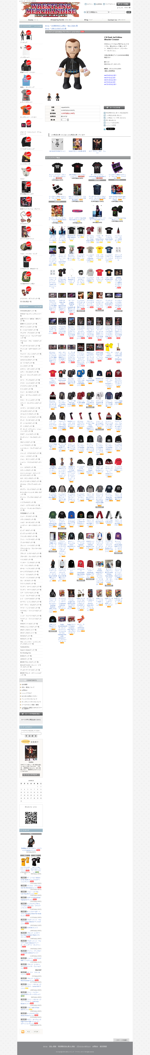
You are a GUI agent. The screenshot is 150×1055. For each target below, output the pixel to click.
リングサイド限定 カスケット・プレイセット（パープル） (117, 170)
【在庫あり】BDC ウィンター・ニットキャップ (53, 465)
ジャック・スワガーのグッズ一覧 (30, 453)
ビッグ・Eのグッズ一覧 (27, 530)
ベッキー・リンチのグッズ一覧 (30, 562)
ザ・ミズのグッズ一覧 (27, 426)
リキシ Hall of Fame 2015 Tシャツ (109, 275)
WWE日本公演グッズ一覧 (28, 311)
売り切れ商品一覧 (26, 301)
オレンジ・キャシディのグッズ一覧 (30, 376)
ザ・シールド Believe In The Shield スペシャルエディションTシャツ (30, 880)
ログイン (90, 4)
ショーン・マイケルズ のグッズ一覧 (31, 463)
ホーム (33, 20)
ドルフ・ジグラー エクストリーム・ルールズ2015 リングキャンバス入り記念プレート (100, 329)
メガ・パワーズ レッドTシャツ (100, 275)
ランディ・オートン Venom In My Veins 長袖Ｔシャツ (53, 519)
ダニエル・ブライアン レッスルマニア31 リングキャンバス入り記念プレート (71, 328)
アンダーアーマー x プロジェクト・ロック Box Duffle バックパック (97, 192)
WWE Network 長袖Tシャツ (90, 376)
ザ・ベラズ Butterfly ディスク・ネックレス (71, 276)
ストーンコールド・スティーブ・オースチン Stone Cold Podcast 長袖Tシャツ (100, 495)
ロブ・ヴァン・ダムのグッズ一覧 (30, 605)
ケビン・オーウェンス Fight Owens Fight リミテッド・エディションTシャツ (31, 1021)
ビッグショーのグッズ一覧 (28, 533)
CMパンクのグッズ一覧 (27, 442)
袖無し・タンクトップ (27, 81)
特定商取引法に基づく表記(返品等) (117, 113)
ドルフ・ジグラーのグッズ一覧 (30, 505)
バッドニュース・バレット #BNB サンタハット (118, 234)
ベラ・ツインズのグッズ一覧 (29, 565)
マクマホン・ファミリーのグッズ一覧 (30, 612)
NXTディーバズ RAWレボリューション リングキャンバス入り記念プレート (90, 353)
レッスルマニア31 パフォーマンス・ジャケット (81, 493)
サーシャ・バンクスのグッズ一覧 (30, 417)
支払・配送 (52, 1046)
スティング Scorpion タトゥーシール (118, 253)
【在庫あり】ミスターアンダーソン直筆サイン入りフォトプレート (118, 278)
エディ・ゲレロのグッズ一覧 (29, 372)
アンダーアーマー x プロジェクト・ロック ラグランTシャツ (100, 541)
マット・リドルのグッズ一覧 (29, 574)
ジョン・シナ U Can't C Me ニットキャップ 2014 (71, 443)
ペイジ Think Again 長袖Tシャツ (118, 398)
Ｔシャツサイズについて (29, 699)
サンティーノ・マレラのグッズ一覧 (30, 438)
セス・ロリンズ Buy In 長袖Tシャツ (90, 399)
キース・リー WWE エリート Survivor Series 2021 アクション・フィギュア (90, 600)
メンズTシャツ (26, 51)
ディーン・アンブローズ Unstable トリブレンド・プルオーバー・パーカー (100, 445)
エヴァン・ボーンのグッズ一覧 (30, 369)
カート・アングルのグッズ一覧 (30, 380)
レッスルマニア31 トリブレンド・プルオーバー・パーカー (71, 494)
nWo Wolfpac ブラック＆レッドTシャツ (77, 170)
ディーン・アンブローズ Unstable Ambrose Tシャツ (31, 953)
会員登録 (99, 4)
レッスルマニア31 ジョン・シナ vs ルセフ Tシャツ (109, 254)
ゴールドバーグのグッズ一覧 (29, 414)
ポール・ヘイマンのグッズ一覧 (30, 568)
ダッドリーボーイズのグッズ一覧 (30, 481)
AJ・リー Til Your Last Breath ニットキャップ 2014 (62, 443)
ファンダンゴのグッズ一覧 (28, 536)
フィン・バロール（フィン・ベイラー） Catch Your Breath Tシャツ (31, 1001)
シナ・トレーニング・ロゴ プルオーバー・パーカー (53, 420)
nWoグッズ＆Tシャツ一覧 (28, 630)
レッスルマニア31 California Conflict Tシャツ (90, 254)
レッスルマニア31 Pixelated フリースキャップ (81, 465)
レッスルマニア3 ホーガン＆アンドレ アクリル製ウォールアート (81, 300)
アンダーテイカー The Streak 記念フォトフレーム (109, 299)
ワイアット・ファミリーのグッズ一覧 (30, 620)
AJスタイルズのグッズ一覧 (28, 360)
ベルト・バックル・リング (28, 248)
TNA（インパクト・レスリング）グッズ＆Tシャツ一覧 (30, 643)
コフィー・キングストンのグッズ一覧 (30, 404)
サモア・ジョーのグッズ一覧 (29, 434)
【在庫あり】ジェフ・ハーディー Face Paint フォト (97, 213)
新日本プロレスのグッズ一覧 (29, 662)
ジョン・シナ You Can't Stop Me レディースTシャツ (62, 276)
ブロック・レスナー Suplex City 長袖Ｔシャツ (62, 519)
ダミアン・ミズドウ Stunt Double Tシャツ (109, 234)
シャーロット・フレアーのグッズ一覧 (30, 449)
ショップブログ (89, 20)
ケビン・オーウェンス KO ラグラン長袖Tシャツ (90, 493)
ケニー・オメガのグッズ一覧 (29, 392)
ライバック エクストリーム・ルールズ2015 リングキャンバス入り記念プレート (90, 328)
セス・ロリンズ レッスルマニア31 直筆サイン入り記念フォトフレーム (62, 353)
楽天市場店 (103, 1046)
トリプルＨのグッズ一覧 (28, 502)
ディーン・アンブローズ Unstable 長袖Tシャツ (62, 400)
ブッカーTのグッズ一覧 (27, 542)
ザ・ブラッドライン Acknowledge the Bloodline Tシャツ (97, 170)
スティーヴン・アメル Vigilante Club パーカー (81, 540)
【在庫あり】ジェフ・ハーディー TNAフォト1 (53, 234)
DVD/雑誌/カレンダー (27, 188)
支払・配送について (61, 20)
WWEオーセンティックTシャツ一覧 (30, 315)
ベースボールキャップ (27, 143)
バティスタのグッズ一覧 (28, 519)
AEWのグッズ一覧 (26, 659)
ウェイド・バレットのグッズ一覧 (30, 354)
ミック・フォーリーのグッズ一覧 (30, 616)
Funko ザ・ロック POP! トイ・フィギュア (118, 596)
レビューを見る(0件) (112, 123)
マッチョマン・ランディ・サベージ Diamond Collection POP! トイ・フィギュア (62, 600)
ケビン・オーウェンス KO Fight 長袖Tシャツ (118, 493)
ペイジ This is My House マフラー (109, 518)
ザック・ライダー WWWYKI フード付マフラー (81, 623)
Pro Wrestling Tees (25, 653)
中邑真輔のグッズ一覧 (27, 513)
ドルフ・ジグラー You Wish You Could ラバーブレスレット (77, 213)
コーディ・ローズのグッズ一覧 (30, 408)
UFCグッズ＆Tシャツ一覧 (28, 633)
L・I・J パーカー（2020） (71, 567)
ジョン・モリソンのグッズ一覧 (30, 459)
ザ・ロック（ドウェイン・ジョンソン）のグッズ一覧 (30, 430)
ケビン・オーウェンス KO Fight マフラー (118, 518)
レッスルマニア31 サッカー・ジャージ (81, 253)
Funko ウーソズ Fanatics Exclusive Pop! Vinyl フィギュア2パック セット (71, 625)
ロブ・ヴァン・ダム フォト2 (97, 146)
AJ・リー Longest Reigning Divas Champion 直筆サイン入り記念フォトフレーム (71, 303)
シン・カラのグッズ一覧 (28, 467)
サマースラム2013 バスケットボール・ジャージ (25, 864)
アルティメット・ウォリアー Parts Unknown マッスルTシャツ (31, 922)
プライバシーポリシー (84, 1046)
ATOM (36, 1031)
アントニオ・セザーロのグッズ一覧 (30, 350)
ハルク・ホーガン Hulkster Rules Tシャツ (109, 351)
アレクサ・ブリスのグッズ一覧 (30, 333)
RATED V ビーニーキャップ (100, 376)
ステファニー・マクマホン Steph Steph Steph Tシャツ (90, 234)
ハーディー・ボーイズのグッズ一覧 (30, 526)
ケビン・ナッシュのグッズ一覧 (30, 400)
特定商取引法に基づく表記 (66, 1046)
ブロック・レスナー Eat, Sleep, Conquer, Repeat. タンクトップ (30, 935)
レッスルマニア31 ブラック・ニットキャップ (118, 443)
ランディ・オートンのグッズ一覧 (30, 586)
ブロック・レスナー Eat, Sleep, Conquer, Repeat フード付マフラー (90, 422)
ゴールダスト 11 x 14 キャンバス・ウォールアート (90, 299)
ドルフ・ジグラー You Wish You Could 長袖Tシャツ (81, 377)
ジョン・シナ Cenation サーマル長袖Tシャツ (109, 400)
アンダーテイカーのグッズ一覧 (30, 346)
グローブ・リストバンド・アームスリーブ (30, 127)
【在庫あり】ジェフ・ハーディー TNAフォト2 (62, 234)
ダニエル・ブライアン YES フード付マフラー (81, 420)
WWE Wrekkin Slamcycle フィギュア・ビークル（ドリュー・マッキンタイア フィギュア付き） (100, 572)
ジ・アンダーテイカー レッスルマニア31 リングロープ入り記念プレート (71, 353)
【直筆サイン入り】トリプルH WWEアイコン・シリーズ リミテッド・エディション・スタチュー (71, 470)
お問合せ (116, 20)
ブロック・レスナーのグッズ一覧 (30, 553)
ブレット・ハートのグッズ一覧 (30, 545)
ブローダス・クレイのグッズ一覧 (30, 556)
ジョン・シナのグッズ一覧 (28, 456)
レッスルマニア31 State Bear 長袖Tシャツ (53, 492)
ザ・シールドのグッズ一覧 (28, 423)
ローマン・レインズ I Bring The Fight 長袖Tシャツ (109, 493)
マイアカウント (110, 4)
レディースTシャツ (26, 96)
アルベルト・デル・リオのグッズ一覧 (30, 342)
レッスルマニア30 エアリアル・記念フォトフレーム (53, 325)
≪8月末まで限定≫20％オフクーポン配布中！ (32, 708)
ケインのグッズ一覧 (26, 389)
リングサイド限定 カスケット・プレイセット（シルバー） (53, 541)
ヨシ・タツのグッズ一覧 (28, 580)
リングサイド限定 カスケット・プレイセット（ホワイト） (57, 192)
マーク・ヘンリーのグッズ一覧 (30, 608)
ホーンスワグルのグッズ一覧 (29, 571)
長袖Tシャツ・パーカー (27, 66)
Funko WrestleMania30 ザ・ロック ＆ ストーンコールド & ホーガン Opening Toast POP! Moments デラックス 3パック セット (62, 629)
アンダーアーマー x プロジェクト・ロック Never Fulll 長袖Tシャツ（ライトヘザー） (62, 571)
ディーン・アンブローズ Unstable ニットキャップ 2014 (81, 444)
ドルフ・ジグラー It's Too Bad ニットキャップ (100, 465)
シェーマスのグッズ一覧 (28, 445)
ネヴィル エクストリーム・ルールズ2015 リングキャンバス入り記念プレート (118, 328)
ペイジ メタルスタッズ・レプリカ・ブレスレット (81, 276)
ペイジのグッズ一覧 (26, 559)
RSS (28, 1031)
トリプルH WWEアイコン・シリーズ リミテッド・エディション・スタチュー (62, 468)
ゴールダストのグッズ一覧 (28, 411)
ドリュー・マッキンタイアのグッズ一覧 (30, 509)
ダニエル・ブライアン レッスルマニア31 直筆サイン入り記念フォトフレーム (53, 354)
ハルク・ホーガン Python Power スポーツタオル (100, 234)
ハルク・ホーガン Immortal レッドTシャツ (53, 377)
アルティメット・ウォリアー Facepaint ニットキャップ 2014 (109, 379)
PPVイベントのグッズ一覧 (28, 327)
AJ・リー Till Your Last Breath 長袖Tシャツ (71, 399)
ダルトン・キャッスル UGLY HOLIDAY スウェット (71, 541)
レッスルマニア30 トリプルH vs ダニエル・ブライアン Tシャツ (31, 906)
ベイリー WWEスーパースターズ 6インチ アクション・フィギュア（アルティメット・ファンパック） (62, 544)
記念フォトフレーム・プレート (30, 203)
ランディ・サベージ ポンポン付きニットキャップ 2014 (109, 421)
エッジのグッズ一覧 (26, 366)
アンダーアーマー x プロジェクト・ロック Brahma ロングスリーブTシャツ (109, 542)
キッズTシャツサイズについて (31, 702)
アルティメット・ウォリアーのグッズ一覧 (30, 337)
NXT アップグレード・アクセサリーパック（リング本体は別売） (77, 192)
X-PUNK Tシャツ (81, 232)
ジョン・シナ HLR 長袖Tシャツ (81, 399)
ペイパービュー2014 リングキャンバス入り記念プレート (62, 326)
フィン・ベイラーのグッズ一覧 (30, 539)
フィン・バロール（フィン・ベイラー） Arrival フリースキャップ (109, 467)
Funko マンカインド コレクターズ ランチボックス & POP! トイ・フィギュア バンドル (81, 600)
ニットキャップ (26, 158)
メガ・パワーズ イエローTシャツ (100, 253)
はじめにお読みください (29, 696)
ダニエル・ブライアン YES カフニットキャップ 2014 (118, 378)
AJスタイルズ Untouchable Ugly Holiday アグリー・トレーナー (81, 570)
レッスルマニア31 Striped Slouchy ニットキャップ (90, 466)
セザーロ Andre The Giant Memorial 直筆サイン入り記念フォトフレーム (62, 302)
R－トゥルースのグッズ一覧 (29, 330)
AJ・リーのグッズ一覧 (27, 363)
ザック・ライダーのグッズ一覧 (30, 420)
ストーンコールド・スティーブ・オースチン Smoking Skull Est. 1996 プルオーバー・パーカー (53, 601)
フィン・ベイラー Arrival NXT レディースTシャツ (30, 994)
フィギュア (26, 36)
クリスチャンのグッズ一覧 (28, 386)
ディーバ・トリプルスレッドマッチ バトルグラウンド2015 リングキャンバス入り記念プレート (81, 355)
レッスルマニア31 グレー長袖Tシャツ (90, 276)
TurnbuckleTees (24, 647)
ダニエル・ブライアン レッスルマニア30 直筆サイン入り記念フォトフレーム (53, 302)
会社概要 (24, 684)
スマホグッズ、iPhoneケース (29, 263)
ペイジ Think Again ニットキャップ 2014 (53, 442)
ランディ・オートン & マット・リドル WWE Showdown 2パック (57, 213)
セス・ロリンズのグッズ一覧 (29, 478)
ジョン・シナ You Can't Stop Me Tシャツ (117, 212)
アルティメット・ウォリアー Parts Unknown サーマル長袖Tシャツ (62, 421)
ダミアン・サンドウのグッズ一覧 (30, 489)
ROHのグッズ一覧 (26, 656)
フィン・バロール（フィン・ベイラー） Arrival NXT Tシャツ (31, 986)
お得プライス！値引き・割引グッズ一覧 (30, 320)
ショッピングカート (123, 4)
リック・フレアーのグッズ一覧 (30, 595)
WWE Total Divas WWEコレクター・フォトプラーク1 (100, 352)
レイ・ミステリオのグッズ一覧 (30, 599)
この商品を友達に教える (114, 115)
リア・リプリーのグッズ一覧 (29, 593)
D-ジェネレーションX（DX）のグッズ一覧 (31, 493)
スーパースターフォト (27, 233)
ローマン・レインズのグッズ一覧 (30, 602)
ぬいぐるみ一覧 (73, 25)
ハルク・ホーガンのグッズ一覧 (30, 522)
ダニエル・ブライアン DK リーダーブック (71, 253)
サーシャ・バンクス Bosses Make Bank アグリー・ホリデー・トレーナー (118, 542)
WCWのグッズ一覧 (26, 636)
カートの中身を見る (31, 714)
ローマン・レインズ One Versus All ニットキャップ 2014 (90, 444)
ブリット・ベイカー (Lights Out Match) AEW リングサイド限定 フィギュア (71, 599)
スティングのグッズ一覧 (28, 470)
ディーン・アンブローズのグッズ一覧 (30, 498)
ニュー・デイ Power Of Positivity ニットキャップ (81, 519)
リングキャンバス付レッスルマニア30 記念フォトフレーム (118, 300)
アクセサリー (26, 218)
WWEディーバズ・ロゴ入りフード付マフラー (71, 420)
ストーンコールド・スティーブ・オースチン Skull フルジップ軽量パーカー (118, 570)
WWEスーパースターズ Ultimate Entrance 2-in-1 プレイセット (90, 541)
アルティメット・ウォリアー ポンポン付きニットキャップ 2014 (118, 422)
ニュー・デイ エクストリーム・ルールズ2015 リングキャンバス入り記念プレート (109, 328)
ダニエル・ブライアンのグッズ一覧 (30, 485)
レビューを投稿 (111, 125)
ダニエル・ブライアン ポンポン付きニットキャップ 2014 (53, 401)
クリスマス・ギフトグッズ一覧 (30, 292)
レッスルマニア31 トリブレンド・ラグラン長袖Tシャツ (62, 494)
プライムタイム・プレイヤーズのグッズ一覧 (30, 549)
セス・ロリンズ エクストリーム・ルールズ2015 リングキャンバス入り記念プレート (81, 328)
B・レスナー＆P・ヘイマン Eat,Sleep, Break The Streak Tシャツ (31, 914)
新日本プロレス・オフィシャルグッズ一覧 (30, 674)
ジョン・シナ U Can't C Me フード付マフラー (100, 420)
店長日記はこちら (31, 774)
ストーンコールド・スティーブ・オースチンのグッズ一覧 (30, 474)
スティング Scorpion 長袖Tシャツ (100, 399)
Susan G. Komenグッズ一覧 (28, 650)
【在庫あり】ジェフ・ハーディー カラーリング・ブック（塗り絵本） (53, 256)
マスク (26, 173)
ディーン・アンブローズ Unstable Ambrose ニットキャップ (109, 444)
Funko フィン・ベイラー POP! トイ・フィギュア (100, 597)
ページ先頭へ (121, 1040)
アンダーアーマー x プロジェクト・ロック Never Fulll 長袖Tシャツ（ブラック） (53, 571)
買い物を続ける (111, 120)
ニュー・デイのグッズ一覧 (28, 516)
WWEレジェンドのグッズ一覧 (29, 627)
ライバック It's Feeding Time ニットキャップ (71, 519)
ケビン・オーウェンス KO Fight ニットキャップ (90, 519)
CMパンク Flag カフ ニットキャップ (53, 622)
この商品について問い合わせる (116, 118)
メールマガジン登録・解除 (30, 705)
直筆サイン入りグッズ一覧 (28, 324)
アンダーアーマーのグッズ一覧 (30, 670)
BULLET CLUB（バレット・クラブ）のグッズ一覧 (30, 666)
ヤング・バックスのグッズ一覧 (30, 577)
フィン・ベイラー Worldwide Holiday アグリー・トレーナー (90, 569)
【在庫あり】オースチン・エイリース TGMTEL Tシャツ (31, 843)
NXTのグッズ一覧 (26, 639)
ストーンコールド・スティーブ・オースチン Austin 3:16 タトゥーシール (53, 278)
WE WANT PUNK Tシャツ (57, 145)
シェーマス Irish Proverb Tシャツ (62, 376)
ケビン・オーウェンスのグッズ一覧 (30, 396)
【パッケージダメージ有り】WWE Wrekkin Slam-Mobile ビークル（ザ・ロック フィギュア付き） (109, 572)
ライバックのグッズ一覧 (28, 583)
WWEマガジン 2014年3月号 (77, 145)
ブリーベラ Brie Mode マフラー (100, 517)
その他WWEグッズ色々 (27, 277)
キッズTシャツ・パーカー (28, 111)
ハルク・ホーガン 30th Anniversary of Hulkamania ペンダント (118, 353)
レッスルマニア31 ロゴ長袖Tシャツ (118, 464)
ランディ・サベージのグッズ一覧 (30, 590)
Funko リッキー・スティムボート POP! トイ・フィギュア (109, 598)
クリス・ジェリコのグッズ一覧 (30, 383)
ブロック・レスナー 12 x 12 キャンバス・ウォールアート (31, 966)
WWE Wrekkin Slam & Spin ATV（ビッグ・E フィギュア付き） (117, 192)
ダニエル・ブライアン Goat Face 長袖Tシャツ (71, 377)
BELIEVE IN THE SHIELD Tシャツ (71, 233)
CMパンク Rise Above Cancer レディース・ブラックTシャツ (36, 865)
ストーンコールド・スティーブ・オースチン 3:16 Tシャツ (57, 170)
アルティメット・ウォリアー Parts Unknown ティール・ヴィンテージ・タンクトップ (31, 944)
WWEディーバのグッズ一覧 (29, 624)
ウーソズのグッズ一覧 (27, 357)
